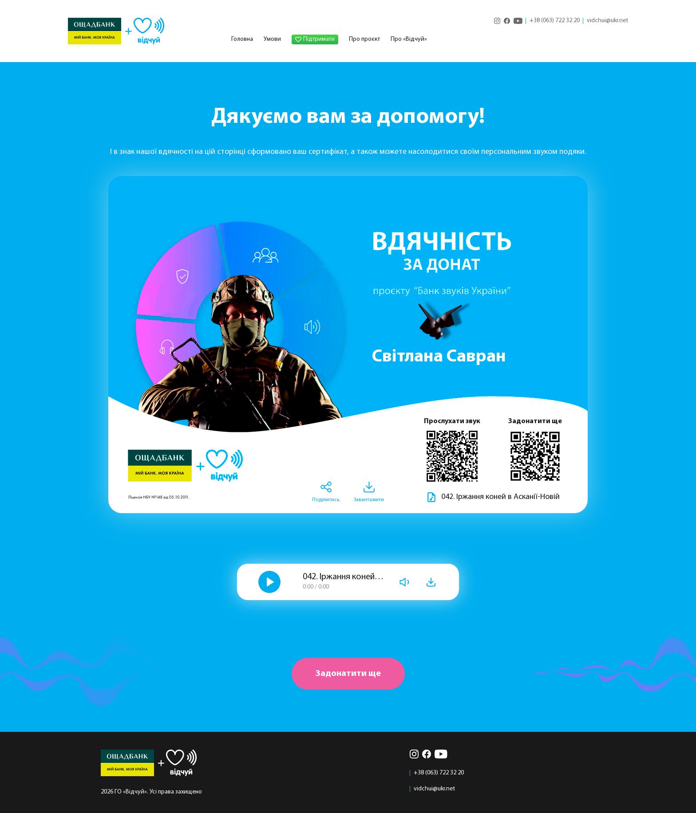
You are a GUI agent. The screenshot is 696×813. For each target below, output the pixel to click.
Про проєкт (364, 39)
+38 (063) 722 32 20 (555, 21)
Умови (272, 39)
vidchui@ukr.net (607, 21)
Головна (242, 39)
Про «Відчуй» (409, 39)
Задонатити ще (348, 673)
